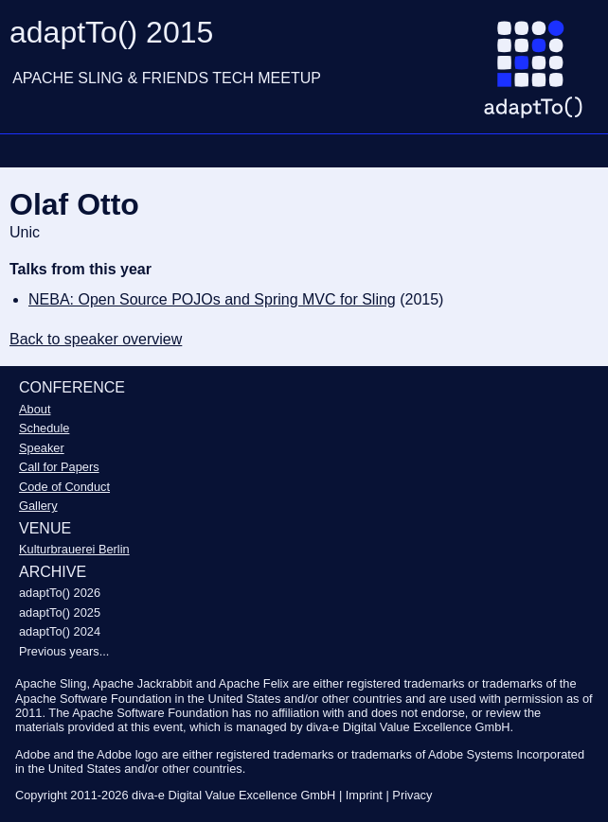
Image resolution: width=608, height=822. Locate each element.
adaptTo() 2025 (59, 612)
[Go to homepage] (540, 76)
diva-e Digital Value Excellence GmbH (233, 795)
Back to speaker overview (95, 339)
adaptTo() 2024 (59, 631)
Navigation (23, 150)
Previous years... (64, 651)
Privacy (412, 795)
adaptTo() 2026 (59, 593)
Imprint (364, 795)
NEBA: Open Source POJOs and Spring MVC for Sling (212, 299)
